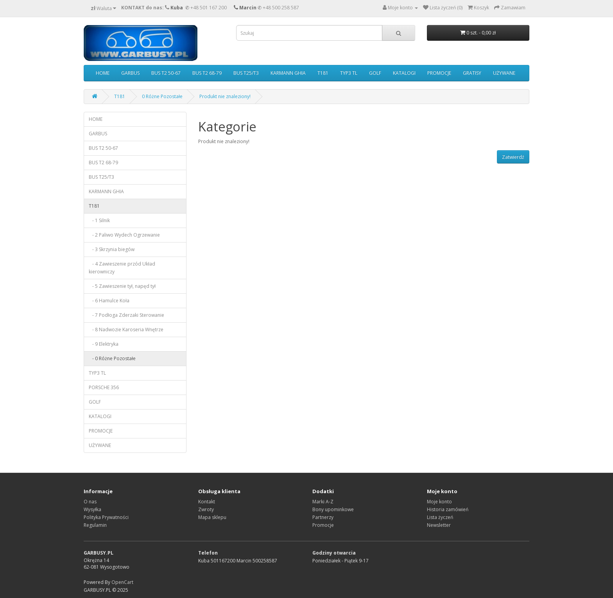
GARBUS (130, 73)
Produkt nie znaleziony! (225, 96)
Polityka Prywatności (106, 517)
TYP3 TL (348, 73)
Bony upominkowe (333, 509)
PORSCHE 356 (104, 387)
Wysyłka (92, 509)
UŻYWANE (504, 73)
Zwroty (206, 509)
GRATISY (472, 73)
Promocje (323, 525)
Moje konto (439, 501)
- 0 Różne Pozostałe (112, 358)
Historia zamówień (447, 509)
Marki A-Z (322, 501)
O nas (90, 501)
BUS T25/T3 (246, 73)
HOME (102, 73)
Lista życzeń (440, 517)
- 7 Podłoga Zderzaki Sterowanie (126, 315)
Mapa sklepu (212, 517)
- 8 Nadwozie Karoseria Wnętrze (126, 329)
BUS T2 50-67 (166, 73)
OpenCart (122, 582)
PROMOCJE (439, 73)
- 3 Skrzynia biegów (111, 249)
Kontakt (206, 501)
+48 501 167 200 (208, 7)
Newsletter (439, 525)
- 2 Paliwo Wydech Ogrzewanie (124, 235)
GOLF (375, 73)
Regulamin (95, 525)
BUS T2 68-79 (207, 73)
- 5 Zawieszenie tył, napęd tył (122, 286)
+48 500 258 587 (281, 7)
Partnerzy (322, 517)
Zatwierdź (513, 157)
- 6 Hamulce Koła (109, 300)
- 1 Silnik (99, 220)
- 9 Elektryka (103, 344)
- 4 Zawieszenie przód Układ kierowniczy (122, 267)
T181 (322, 73)
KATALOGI (404, 73)
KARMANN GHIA (288, 73)
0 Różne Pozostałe (162, 96)
